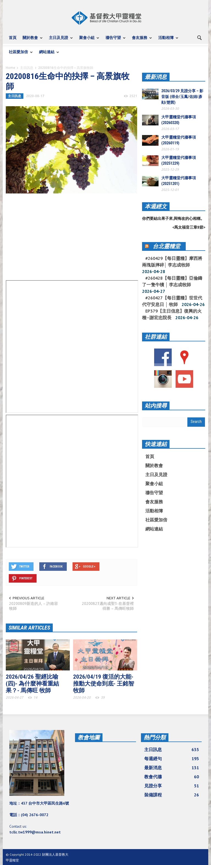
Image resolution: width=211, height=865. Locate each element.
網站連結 (47, 54)
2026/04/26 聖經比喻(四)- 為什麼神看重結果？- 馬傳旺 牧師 (32, 683)
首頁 (12, 37)
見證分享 (171, 785)
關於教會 (31, 40)
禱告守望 (114, 40)
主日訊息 (26, 67)
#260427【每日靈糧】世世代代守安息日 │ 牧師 (172, 301)
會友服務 (140, 40)
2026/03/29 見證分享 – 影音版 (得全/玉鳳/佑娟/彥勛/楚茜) (182, 97)
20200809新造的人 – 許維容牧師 (33, 606)
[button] (199, 37)
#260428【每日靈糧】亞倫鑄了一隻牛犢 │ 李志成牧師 (172, 281)
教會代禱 (171, 776)
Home (10, 67)
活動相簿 (166, 40)
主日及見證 (59, 40)
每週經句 (171, 758)
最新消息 (156, 77)
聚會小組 (87, 40)
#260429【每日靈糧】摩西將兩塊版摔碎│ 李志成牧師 (172, 261)
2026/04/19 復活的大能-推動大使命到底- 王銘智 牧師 (103, 683)
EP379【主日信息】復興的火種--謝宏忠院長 (172, 314)
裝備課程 (171, 794)
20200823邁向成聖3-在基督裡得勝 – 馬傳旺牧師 (108, 606)
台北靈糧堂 (166, 246)
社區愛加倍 (19, 54)
